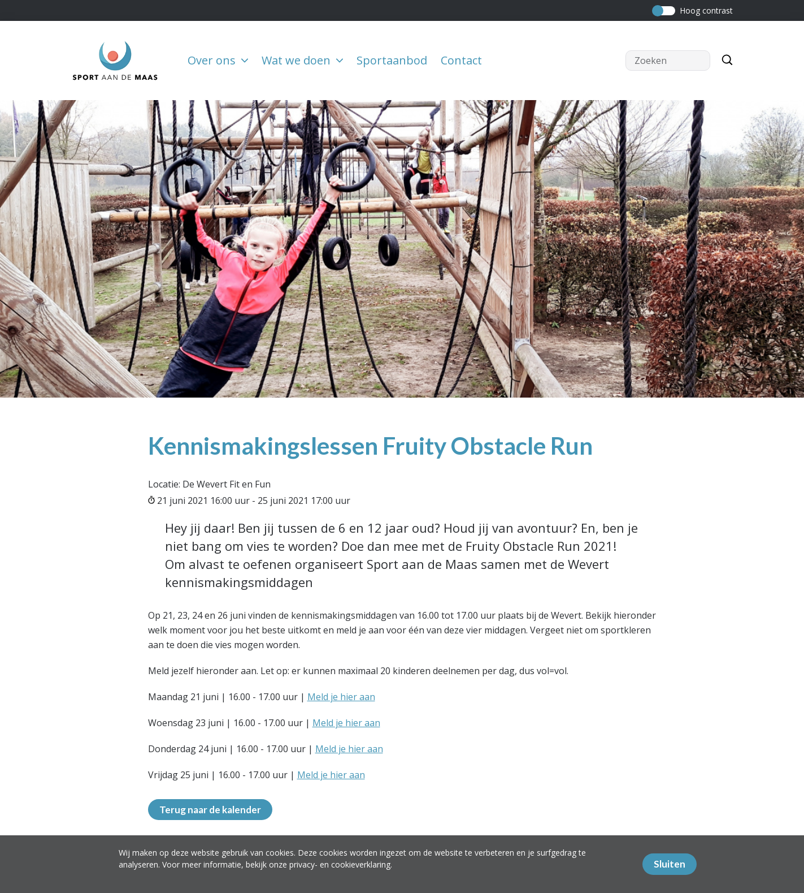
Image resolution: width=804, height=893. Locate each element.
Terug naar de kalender (210, 810)
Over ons (218, 60)
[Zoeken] (724, 60)
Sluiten (669, 864)
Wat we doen (302, 60)
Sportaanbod (392, 60)
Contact (461, 60)
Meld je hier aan (341, 697)
